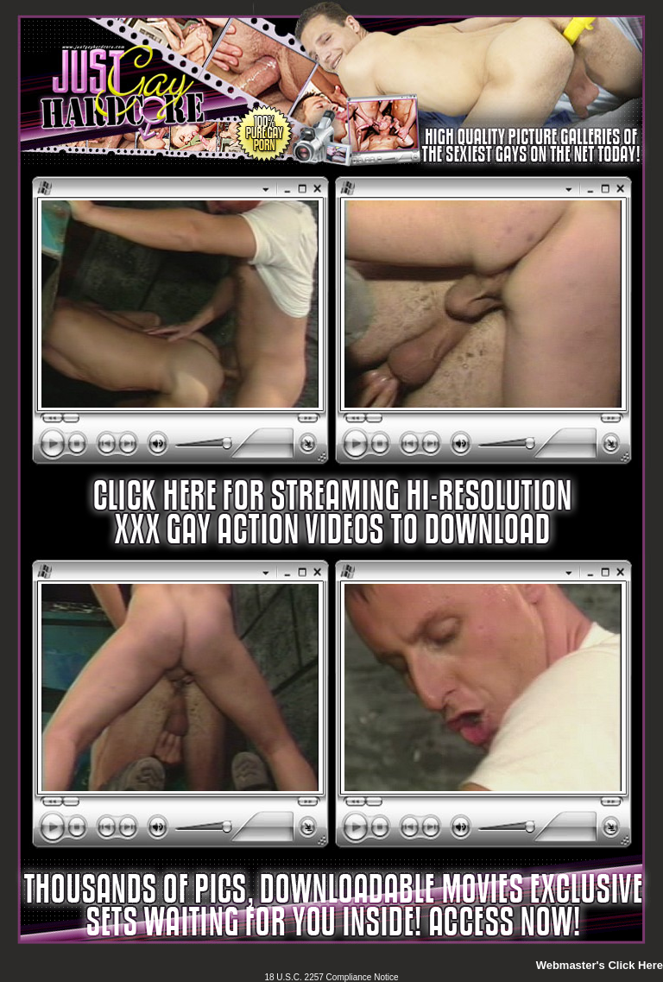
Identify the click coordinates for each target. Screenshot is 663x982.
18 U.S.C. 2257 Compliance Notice (331, 977)
